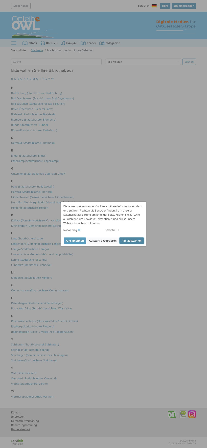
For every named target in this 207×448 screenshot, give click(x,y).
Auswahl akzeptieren (102, 240)
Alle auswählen (132, 240)
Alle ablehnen (75, 240)
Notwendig (70, 230)
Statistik (110, 230)
